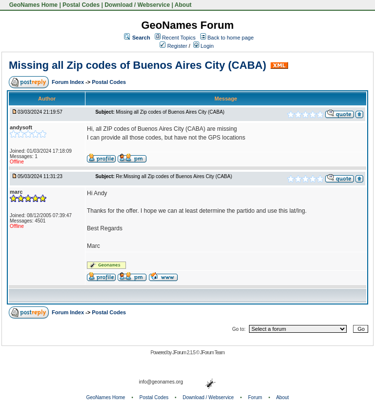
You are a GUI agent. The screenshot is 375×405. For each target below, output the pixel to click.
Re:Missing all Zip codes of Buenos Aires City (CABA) (174, 176)
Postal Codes (81, 4)
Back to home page (231, 37)
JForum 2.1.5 (184, 352)
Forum (255, 397)
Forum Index (68, 82)
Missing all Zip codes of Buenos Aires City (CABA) (137, 65)
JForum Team (212, 352)
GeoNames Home (32, 4)
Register (173, 46)
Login (203, 46)
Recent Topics (179, 37)
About (183, 4)
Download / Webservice (137, 4)
